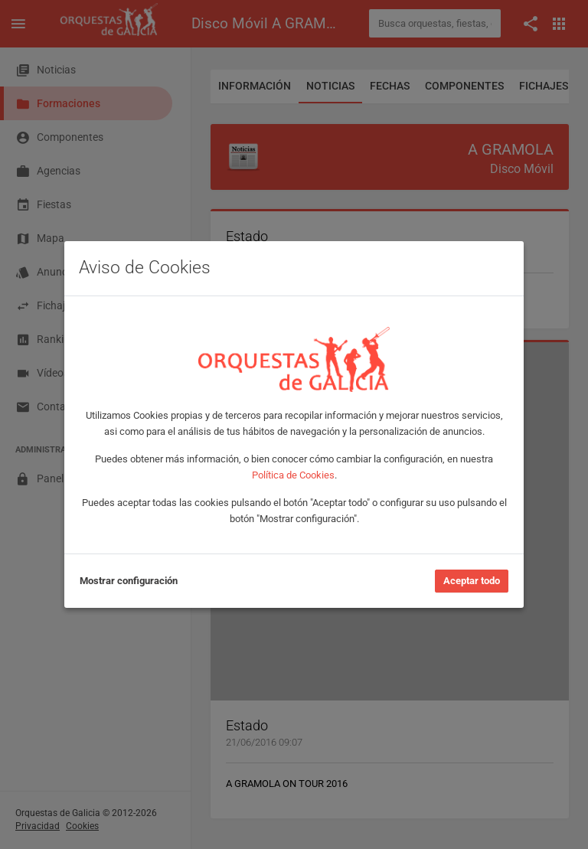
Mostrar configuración (129, 580)
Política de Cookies (293, 475)
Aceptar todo (471, 580)
